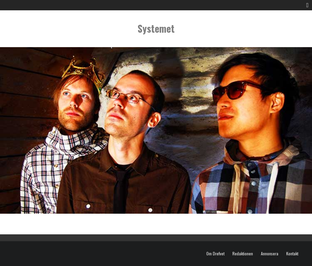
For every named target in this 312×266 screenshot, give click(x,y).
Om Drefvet (215, 254)
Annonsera (269, 254)
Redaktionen (242, 254)
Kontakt (292, 254)
